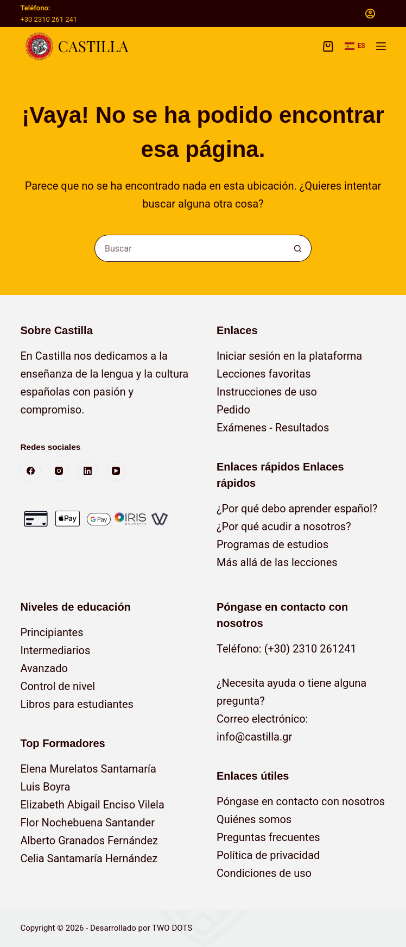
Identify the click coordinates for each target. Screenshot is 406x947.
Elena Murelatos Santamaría (88, 768)
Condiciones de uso (264, 873)
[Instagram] (59, 471)
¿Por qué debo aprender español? (297, 508)
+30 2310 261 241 (48, 19)
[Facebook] (30, 471)
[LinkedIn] (87, 471)
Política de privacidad (268, 855)
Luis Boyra (45, 786)
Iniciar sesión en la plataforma (289, 355)
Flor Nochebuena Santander (87, 822)
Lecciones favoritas (264, 373)
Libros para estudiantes (77, 704)
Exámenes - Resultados (273, 427)
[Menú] (381, 46)
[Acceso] (370, 13)
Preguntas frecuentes (268, 837)
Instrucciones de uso (267, 391)
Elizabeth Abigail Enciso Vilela (92, 804)
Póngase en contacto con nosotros (301, 801)
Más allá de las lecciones (277, 562)
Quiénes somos (254, 819)
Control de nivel (57, 686)
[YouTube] (116, 471)
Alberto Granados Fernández (89, 840)
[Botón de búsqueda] (298, 248)
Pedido (233, 409)
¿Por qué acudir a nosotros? (284, 526)
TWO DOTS (172, 928)
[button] (355, 46)
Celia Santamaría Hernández (88, 858)
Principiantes (51, 632)
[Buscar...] (189, 248)
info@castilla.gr (254, 736)
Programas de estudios (272, 544)
